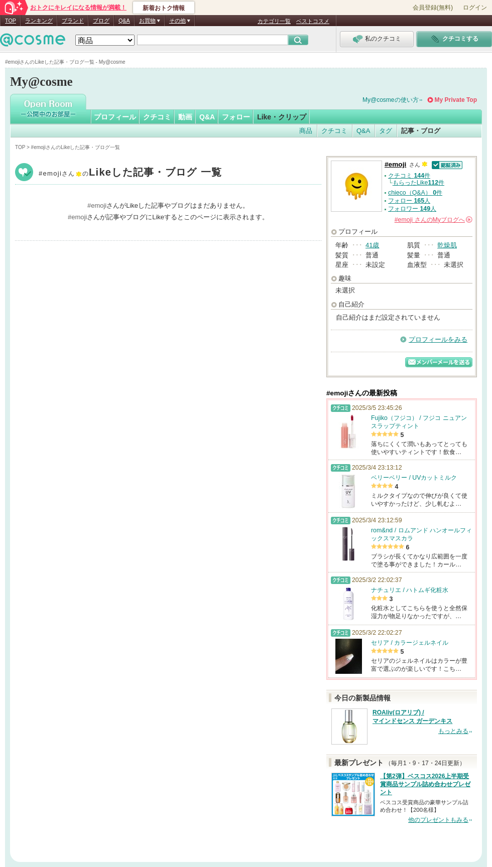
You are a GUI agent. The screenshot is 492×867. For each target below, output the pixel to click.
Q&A (124, 21)
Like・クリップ (281, 117)
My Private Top (456, 99)
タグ (385, 130)
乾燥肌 (447, 245)
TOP (10, 21)
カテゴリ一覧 (274, 21)
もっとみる (453, 731)
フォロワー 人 (412, 208)
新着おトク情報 (164, 8)
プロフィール (115, 117)
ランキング (39, 21)
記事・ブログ (420, 130)
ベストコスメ (312, 21)
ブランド (73, 21)
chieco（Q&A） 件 (415, 192)
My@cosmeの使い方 (390, 99)
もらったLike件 (418, 182)
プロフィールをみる (438, 339)
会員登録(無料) (433, 7)
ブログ (101, 21)
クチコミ (157, 117)
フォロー (236, 117)
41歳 (372, 245)
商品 (305, 130)
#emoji (130, 173)
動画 (185, 117)
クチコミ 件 (409, 175)
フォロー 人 (409, 200)
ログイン (475, 7)
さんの (433, 219)
